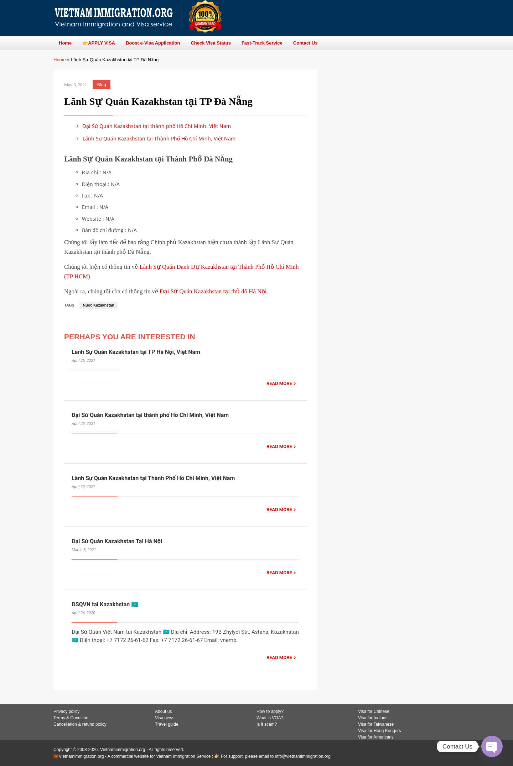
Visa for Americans (376, 737)
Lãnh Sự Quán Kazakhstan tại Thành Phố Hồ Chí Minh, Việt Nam (154, 138)
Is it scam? (266, 724)
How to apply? (270, 711)
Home (59, 59)
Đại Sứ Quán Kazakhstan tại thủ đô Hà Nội (213, 291)
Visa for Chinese (373, 711)
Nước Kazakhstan (98, 305)
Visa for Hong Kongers (379, 730)
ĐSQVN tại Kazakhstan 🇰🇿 (105, 604)
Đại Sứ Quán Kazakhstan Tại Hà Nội (117, 541)
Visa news (164, 717)
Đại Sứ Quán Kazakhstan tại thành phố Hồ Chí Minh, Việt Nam (152, 126)
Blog (101, 84)
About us (163, 711)
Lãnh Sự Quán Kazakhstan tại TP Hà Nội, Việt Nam (136, 352)
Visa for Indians (373, 717)
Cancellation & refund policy (80, 724)
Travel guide (166, 724)
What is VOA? (269, 717)
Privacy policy (66, 711)
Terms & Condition (70, 717)
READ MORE (279, 383)
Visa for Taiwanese (376, 724)
